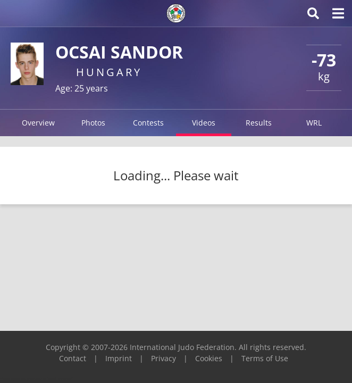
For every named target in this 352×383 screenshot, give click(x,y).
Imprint (118, 358)
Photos (93, 123)
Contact (72, 358)
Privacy (163, 358)
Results (259, 123)
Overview (38, 123)
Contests (148, 123)
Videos (203, 123)
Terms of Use (264, 358)
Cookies (208, 358)
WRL (314, 123)
